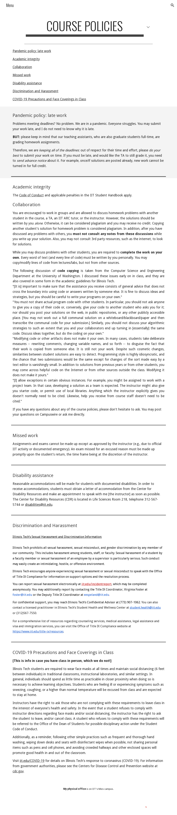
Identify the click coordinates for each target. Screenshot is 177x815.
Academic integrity (26, 59)
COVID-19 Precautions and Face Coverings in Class (49, 99)
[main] (88, 27)
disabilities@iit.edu (38, 505)
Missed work (22, 75)
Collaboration (22, 67)
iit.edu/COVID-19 (32, 761)
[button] (172, 5)
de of (27, 195)
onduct (38, 195)
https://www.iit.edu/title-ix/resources (38, 631)
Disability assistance (27, 83)
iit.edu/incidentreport (96, 584)
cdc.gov (18, 771)
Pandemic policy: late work (32, 51)
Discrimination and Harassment (35, 91)
